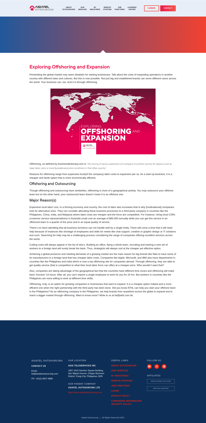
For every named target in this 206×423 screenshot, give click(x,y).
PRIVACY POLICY (120, 396)
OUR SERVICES (119, 371)
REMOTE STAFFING (121, 381)
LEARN (115, 391)
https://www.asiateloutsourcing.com (85, 392)
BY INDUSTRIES (119, 376)
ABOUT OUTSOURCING (124, 366)
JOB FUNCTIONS (120, 386)
